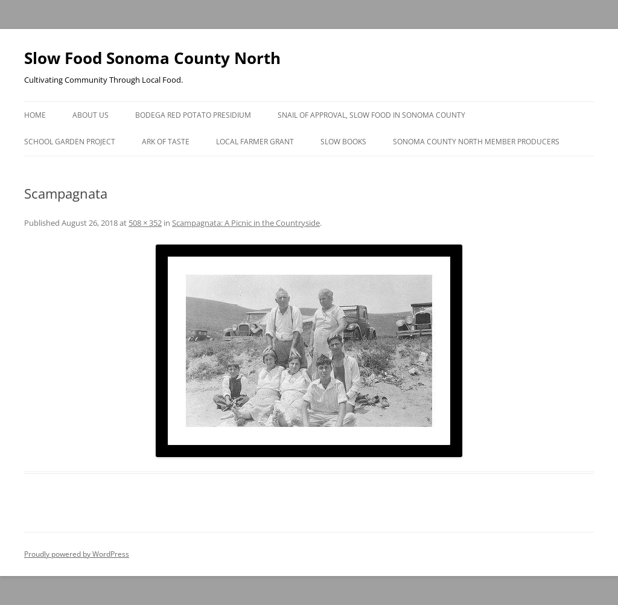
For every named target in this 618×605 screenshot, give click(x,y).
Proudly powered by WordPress (76, 554)
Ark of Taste (166, 141)
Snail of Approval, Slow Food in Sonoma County (371, 115)
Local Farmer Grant (255, 141)
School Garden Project (69, 141)
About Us (90, 115)
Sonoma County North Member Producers (476, 141)
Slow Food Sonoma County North (152, 58)
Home (35, 115)
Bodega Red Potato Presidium (193, 115)
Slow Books (343, 141)
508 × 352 (145, 222)
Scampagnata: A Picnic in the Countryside (246, 222)
